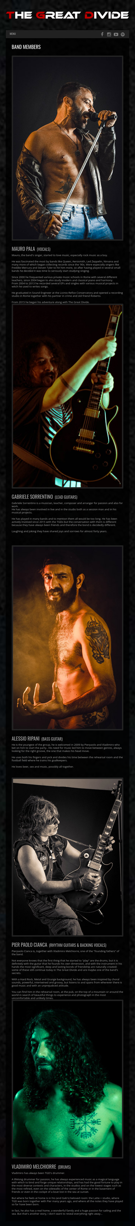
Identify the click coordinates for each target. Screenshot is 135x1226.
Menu (13, 34)
